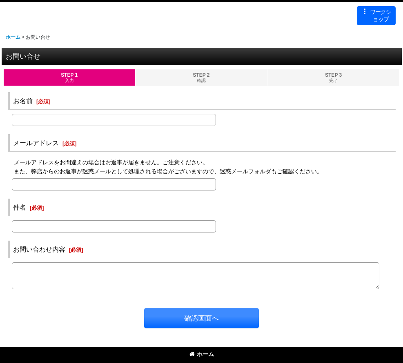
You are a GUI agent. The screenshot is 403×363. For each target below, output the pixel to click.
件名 (19, 207)
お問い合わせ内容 (39, 249)
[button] (376, 15)
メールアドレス (36, 142)
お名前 (23, 100)
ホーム (201, 354)
